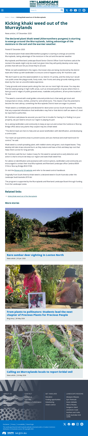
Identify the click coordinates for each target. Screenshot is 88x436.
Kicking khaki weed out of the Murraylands (22, 196)
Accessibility (21, 424)
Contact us (28, 397)
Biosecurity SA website (23, 170)
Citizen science (50, 405)
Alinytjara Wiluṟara (72, 397)
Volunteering (49, 402)
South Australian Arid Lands (73, 416)
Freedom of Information (32, 402)
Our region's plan (9, 408)
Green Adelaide (71, 402)
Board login (30, 424)
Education (48, 397)
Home (7, 17)
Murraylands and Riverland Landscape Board (11, 398)
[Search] (47, 10)
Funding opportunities (53, 399)
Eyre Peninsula (71, 399)
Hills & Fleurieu (71, 405)
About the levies (9, 403)
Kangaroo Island (72, 407)
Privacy (13, 424)
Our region (7, 405)
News (12, 17)
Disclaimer (6, 424)
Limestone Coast (72, 410)
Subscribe (27, 399)
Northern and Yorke (73, 412)
